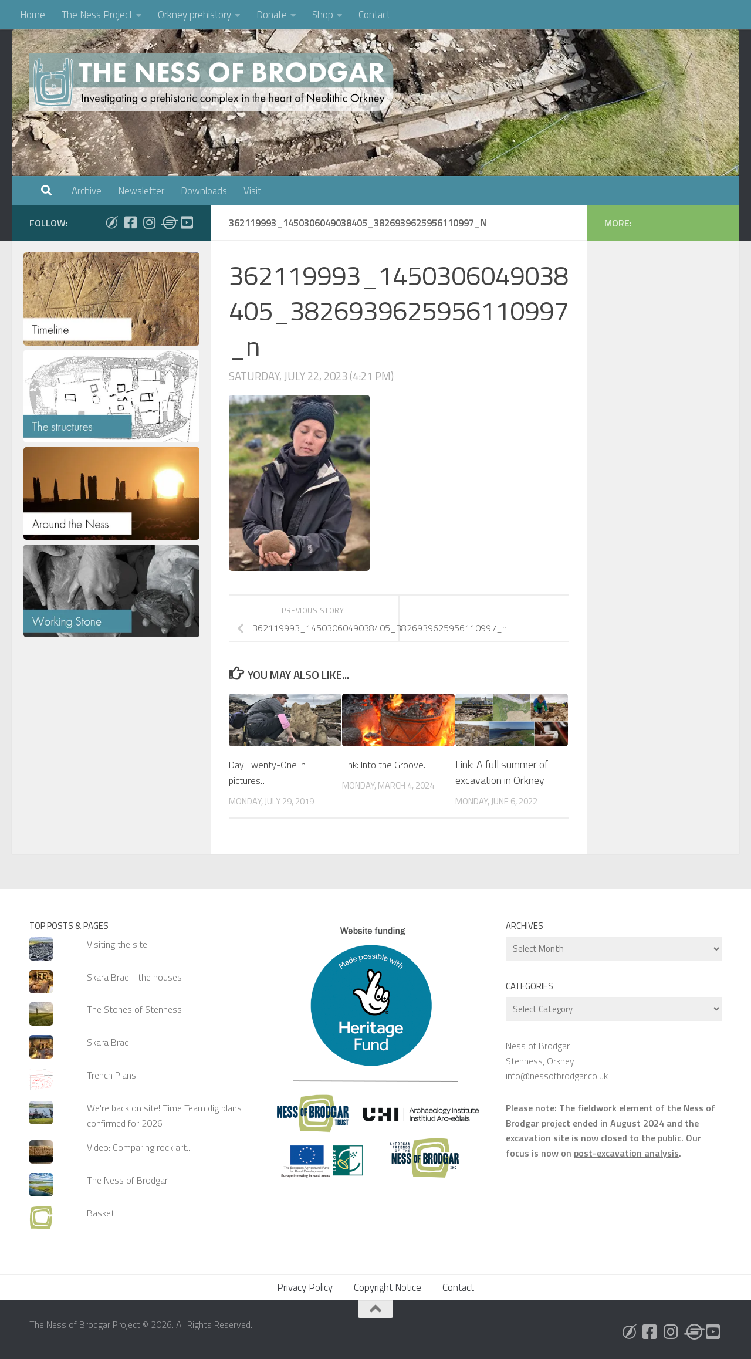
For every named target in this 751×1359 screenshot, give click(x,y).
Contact (374, 14)
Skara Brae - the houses (134, 977)
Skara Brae (108, 1042)
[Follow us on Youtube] (187, 222)
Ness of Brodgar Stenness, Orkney (540, 1053)
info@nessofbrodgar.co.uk (557, 1076)
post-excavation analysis (626, 1153)
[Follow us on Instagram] (149, 222)
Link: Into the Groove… (390, 764)
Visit (252, 190)
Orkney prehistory (194, 14)
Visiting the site (117, 944)
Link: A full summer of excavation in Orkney (501, 772)
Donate (271, 14)
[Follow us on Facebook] (130, 222)
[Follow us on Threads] (168, 222)
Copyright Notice (387, 1287)
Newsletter (141, 190)
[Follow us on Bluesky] (111, 222)
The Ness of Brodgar (127, 1180)
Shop (322, 14)
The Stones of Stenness (134, 1009)
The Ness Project (97, 14)
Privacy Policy (305, 1287)
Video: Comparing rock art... (139, 1147)
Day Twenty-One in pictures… (271, 772)
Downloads (204, 190)
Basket (100, 1213)
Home (32, 14)
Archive (87, 190)
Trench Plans (111, 1075)
